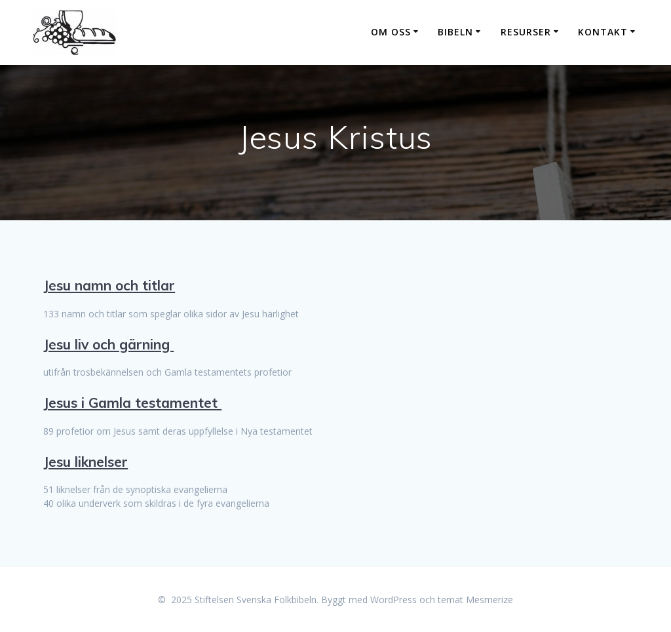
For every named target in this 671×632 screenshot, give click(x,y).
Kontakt (603, 32)
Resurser (526, 32)
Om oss (391, 32)
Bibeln (455, 32)
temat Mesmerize (475, 599)
